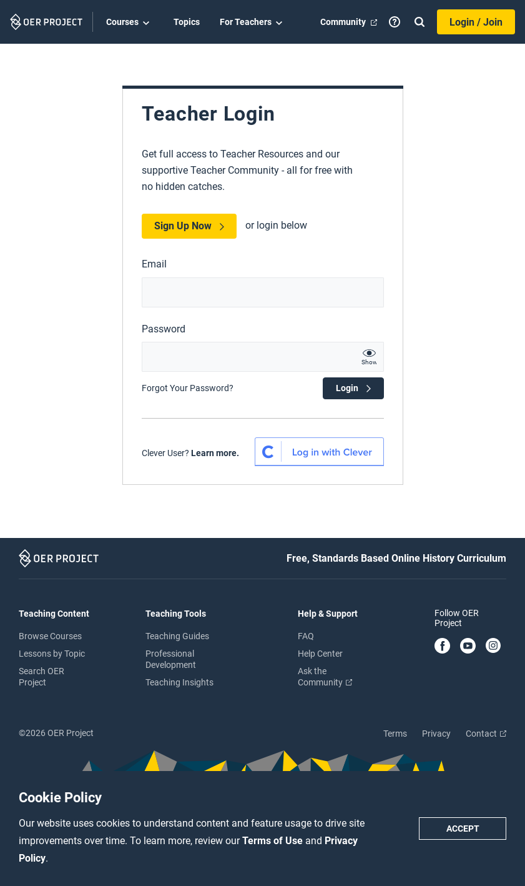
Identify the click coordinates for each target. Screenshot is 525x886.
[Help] (394, 22)
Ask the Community (325, 676)
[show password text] (369, 357)
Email (154, 264)
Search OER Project (41, 676)
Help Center (320, 654)
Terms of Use (273, 841)
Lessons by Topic (52, 654)
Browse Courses (50, 636)
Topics (187, 22)
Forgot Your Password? (187, 388)
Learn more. (215, 453)
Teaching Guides (177, 636)
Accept (462, 829)
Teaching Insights (179, 682)
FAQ (306, 636)
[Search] (419, 22)
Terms (395, 734)
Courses (130, 22)
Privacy (436, 734)
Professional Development (170, 659)
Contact (486, 734)
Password (163, 329)
